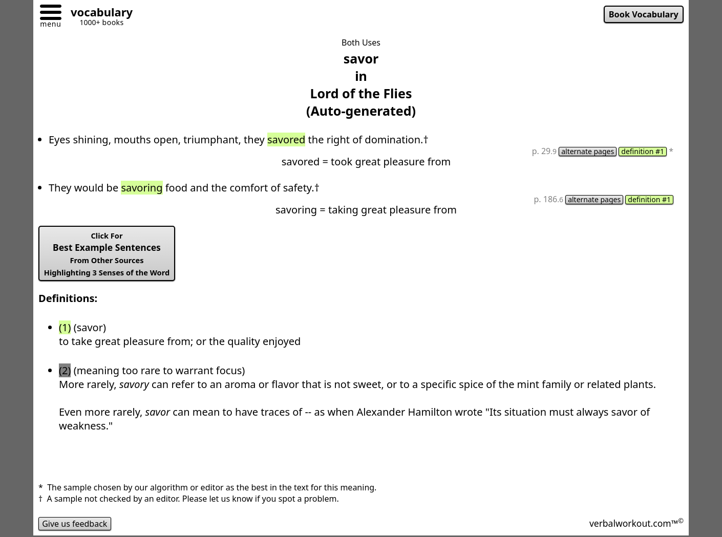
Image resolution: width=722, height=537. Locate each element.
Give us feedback (75, 523)
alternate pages (587, 151)
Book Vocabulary (643, 14)
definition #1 (642, 151)
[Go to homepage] (98, 13)
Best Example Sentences (106, 253)
